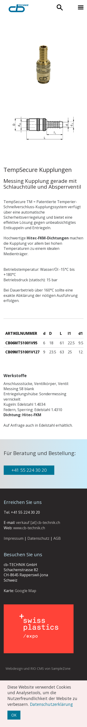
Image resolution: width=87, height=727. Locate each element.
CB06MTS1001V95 (21, 342)
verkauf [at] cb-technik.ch (38, 522)
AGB (57, 538)
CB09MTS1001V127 (22, 352)
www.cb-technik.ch (29, 527)
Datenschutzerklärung (51, 704)
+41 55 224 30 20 (29, 470)
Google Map (25, 590)
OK (13, 715)
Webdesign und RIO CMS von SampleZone (38, 668)
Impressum (13, 538)
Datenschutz (38, 538)
